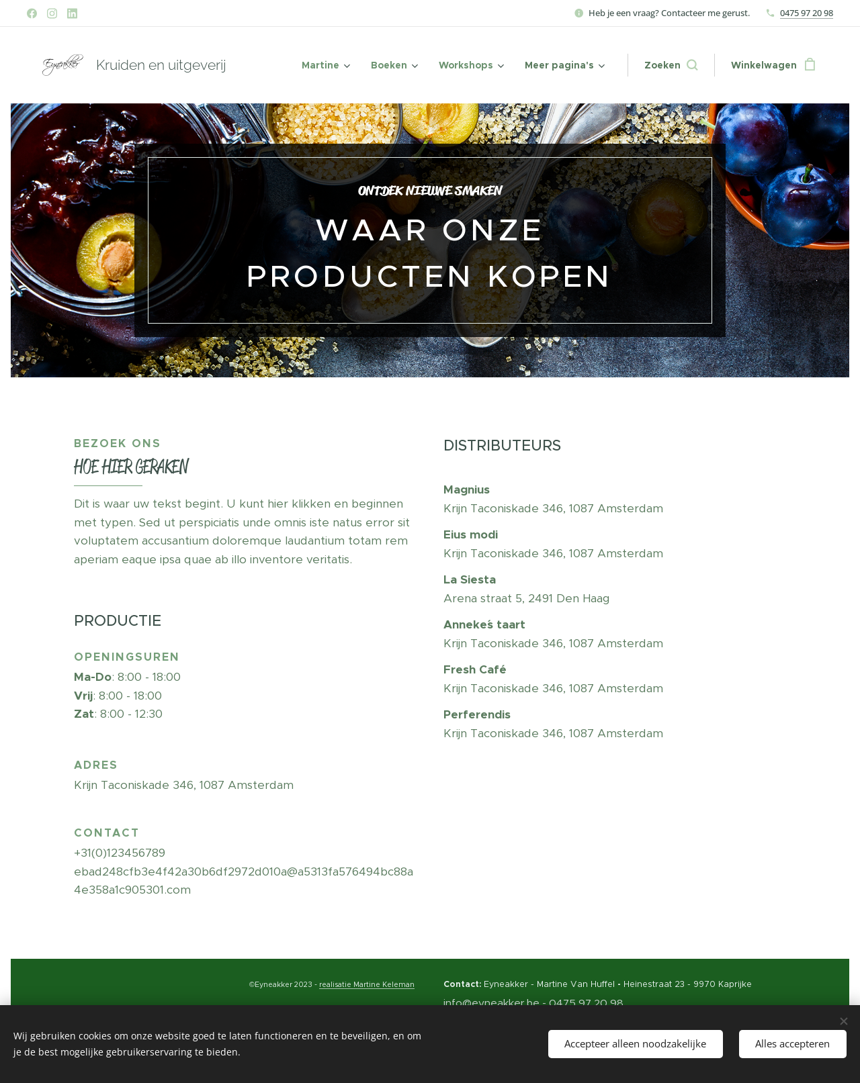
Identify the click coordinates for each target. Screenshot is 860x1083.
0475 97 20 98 (806, 13)
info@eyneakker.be (491, 1002)
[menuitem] (324, 65)
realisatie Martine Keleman (367, 984)
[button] (671, 65)
